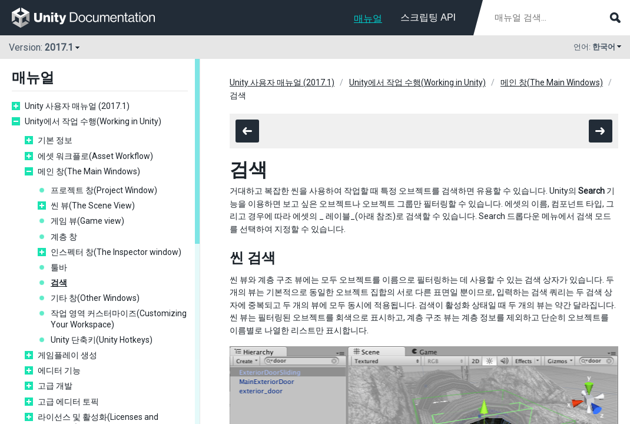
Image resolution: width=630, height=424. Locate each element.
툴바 (59, 267)
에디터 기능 (59, 370)
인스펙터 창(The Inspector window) (116, 252)
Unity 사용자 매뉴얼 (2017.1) (77, 106)
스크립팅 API (428, 17)
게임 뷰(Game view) (87, 221)
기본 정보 (55, 140)
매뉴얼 (368, 19)
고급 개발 (55, 385)
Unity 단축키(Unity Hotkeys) (101, 339)
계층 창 (64, 236)
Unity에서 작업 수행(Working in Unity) (93, 121)
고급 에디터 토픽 (68, 401)
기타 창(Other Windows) (95, 298)
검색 (59, 282)
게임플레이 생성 (67, 355)
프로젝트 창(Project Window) (104, 190)
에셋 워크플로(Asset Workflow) (95, 156)
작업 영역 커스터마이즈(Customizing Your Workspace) (119, 319)
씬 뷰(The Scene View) (93, 205)
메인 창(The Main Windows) (89, 171)
